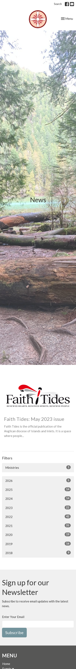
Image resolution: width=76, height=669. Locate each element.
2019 (38, 544)
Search (58, 4)
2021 (38, 525)
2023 (38, 508)
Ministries (38, 467)
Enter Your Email (13, 617)
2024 (38, 498)
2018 (38, 553)
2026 (38, 480)
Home (6, 664)
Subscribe (14, 632)
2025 (38, 489)
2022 (38, 517)
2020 (38, 534)
